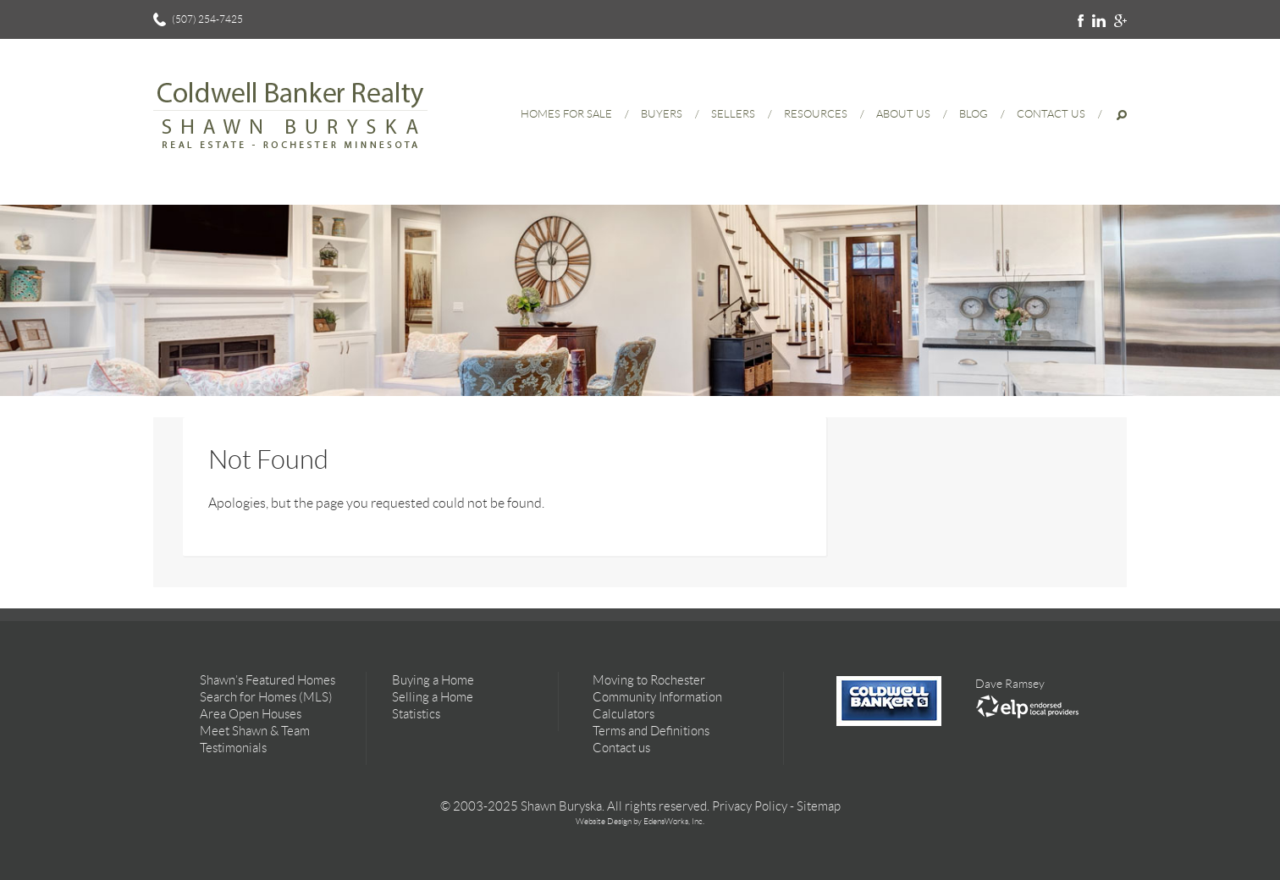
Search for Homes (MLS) (266, 697)
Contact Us (1051, 113)
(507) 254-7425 (207, 19)
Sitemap (819, 806)
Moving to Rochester (649, 680)
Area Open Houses (250, 714)
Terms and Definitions (651, 731)
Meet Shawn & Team (255, 731)
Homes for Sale (566, 113)
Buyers (661, 113)
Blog (973, 113)
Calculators (623, 714)
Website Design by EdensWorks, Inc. (640, 821)
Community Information (657, 697)
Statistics (416, 714)
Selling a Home (432, 697)
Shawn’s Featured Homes (267, 680)
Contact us (621, 748)
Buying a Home (433, 680)
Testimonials (233, 748)
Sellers (733, 113)
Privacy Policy (749, 806)
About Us (903, 113)
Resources (815, 113)
